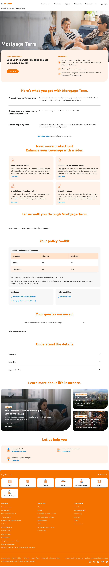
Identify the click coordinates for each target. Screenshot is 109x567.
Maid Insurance (5, 535)
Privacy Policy (5, 559)
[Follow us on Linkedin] (98, 562)
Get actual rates (44, 136)
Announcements (79, 525)
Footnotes (12, 355)
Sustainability (78, 514)
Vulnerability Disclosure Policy (50, 559)
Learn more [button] (15, 176)
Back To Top (103, 475)
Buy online (88, 4)
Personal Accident (6, 528)
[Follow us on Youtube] (103, 562)
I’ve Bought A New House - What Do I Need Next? (88, 399)
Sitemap (26, 559)
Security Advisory (17, 559)
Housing (10, 427)
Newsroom (77, 518)
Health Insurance (6, 508)
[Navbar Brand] (6, 4)
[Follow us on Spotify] (107, 562)
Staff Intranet (41, 525)
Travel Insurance (6, 518)
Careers (76, 521)
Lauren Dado (80, 425)
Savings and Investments (8, 514)
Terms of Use (35, 559)
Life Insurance (10, 8)
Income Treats (41, 531)
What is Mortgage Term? (17, 332)
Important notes (15, 371)
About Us (76, 508)
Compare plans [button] (67, 452)
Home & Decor (82, 406)
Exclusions (12, 363)
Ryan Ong (9, 423)
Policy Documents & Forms (45, 518)
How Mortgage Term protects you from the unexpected (29, 228)
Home (3, 8)
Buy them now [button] (6, 476)
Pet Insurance (5, 538)
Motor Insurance (6, 525)
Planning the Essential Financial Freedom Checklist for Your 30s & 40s (88, 421)
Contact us (15, 461)
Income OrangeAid (79, 511)
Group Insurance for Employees (10, 542)
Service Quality (42, 521)
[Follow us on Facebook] (94, 562)
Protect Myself (93, 428)
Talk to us (13, 71)
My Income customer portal (45, 528)
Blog (38, 508)
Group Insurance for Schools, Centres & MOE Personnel (18, 548)
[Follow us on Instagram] (90, 562)
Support (67, 4)
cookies (73, 559)
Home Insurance (6, 531)
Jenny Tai (79, 404)
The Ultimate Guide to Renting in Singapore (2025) (23, 413)
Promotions (57, 4)
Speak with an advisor (19, 452)
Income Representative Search (46, 514)
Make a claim (77, 4)
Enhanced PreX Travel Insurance (11, 521)
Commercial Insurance (8, 545)
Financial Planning (83, 428)
